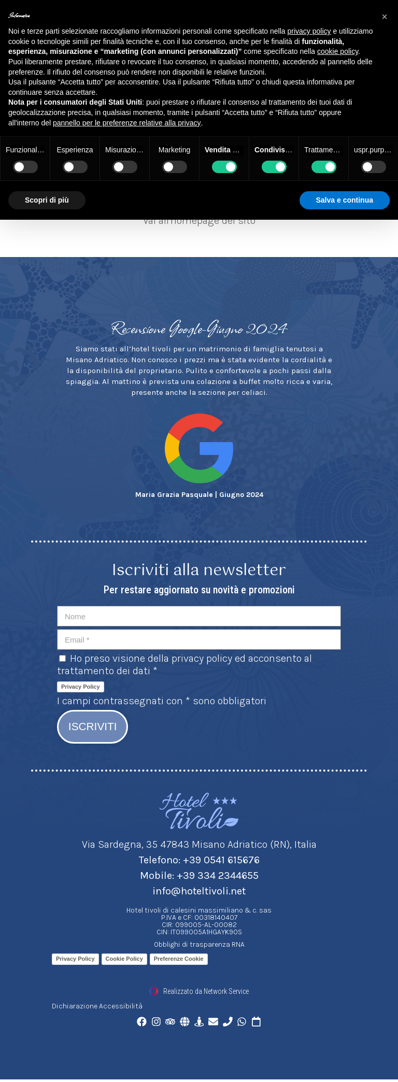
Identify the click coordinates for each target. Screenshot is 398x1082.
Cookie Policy (124, 960)
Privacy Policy (80, 687)
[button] (384, 16)
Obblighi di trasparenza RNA (199, 946)
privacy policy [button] (309, 31)
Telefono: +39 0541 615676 (199, 861)
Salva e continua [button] (344, 200)
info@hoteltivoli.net (199, 893)
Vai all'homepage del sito (199, 220)
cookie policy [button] (337, 51)
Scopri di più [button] (47, 200)
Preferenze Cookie (179, 960)
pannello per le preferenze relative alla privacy (127, 123)
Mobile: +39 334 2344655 (199, 877)
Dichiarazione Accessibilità (97, 1007)
